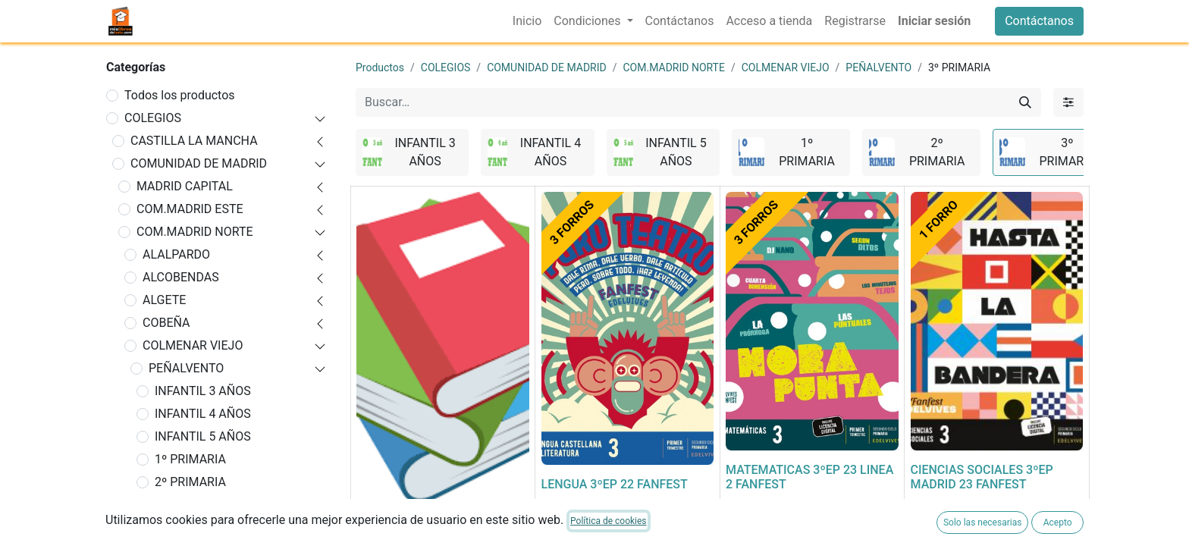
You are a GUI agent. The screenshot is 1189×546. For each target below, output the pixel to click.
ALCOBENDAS (181, 277)
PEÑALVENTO (186, 368)
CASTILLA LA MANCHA (194, 140)
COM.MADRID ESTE (189, 209)
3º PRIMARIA (190, 504)
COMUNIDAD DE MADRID (198, 163)
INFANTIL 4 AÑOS (203, 413)
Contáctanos (1039, 21)
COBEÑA (166, 322)
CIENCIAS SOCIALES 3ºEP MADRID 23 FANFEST (982, 477)
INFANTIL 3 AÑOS (203, 391)
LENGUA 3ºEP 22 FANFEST (614, 484)
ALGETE (164, 300)
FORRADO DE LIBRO (411, 522)
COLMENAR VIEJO (193, 345)
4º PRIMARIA (190, 527)
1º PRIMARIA (190, 459)
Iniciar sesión (934, 21)
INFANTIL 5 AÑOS (203, 436)
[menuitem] (527, 21)
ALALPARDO (176, 254)
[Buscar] (1025, 102)
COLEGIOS (152, 118)
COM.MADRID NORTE (194, 231)
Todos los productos (179, 95)
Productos (380, 67)
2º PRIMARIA (190, 482)
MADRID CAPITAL (184, 186)
